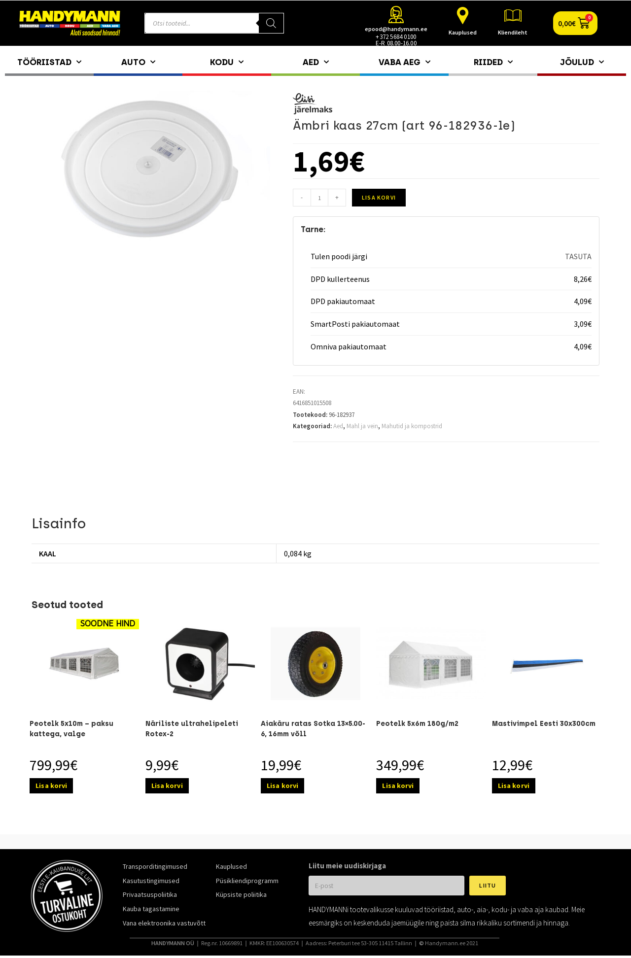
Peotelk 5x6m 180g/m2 (417, 723)
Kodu (227, 62)
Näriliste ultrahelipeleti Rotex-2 (191, 728)
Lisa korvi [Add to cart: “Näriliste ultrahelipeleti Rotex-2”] (167, 785)
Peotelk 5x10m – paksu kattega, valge (71, 728)
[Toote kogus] (319, 197)
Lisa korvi (379, 197)
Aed (316, 62)
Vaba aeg (404, 62)
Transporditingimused (155, 866)
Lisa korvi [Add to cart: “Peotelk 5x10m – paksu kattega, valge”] (51, 785)
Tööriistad (49, 62)
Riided (493, 62)
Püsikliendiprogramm (247, 880)
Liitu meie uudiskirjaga (347, 865)
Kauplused (463, 32)
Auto (138, 62)
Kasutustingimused (151, 880)
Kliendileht (512, 32)
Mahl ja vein (362, 426)
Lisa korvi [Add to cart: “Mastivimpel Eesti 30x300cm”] (513, 785)
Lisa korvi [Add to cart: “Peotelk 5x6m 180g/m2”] (398, 785)
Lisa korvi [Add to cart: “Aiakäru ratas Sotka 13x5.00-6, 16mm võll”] (282, 785)
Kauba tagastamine (151, 908)
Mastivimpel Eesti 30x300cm (544, 723)
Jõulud (582, 62)
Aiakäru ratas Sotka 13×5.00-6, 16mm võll (313, 728)
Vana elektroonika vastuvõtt (164, 923)
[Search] (271, 23)
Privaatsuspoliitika (150, 894)
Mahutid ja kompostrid (412, 426)
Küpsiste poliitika (241, 894)
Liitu (487, 885)
